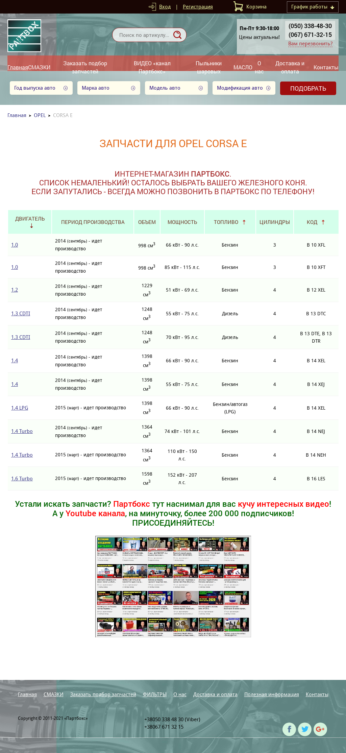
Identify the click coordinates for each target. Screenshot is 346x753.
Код (312, 222)
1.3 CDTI (20, 313)
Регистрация (198, 6)
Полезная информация (271, 694)
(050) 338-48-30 (310, 26)
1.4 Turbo (22, 431)
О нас (259, 67)
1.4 (14, 360)
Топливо (226, 222)
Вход (165, 6)
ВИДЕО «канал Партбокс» (152, 67)
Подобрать (308, 88)
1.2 (14, 290)
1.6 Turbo (22, 478)
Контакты (326, 67)
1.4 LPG (19, 408)
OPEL (40, 115)
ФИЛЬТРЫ (155, 694)
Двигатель (30, 218)
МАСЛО (242, 67)
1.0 (14, 245)
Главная (17, 67)
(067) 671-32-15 (310, 34)
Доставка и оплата (289, 67)
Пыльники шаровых (209, 67)
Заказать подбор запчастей (85, 67)
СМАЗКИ (39, 67)
